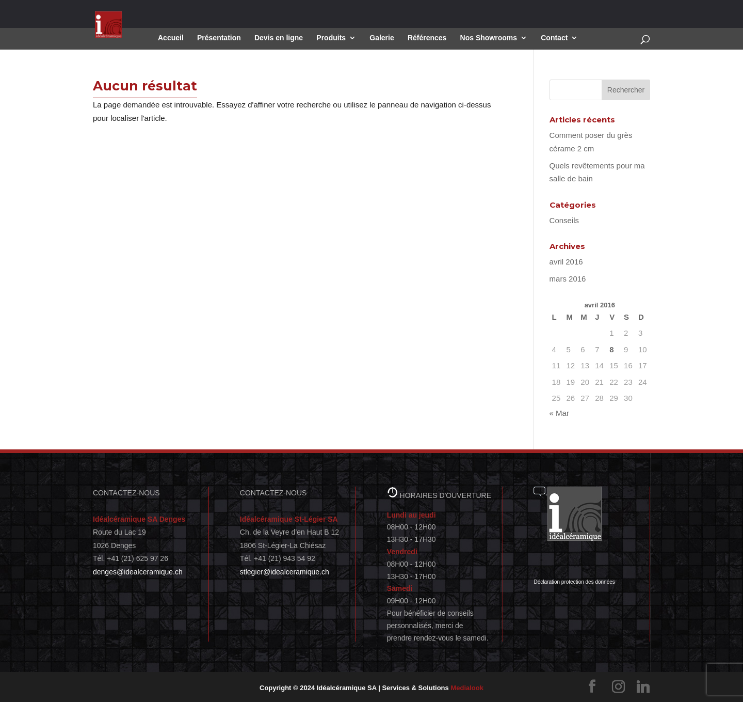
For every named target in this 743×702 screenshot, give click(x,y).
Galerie (381, 38)
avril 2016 (566, 261)
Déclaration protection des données (574, 582)
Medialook (466, 688)
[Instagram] (618, 686)
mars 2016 (568, 278)
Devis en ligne (278, 38)
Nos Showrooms (488, 38)
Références (427, 38)
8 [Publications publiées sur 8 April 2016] (611, 349)
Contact (554, 38)
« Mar (559, 413)
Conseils (564, 220)
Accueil (171, 38)
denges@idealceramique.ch (138, 572)
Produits (331, 38)
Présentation (219, 38)
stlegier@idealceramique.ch (284, 572)
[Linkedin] (643, 686)
